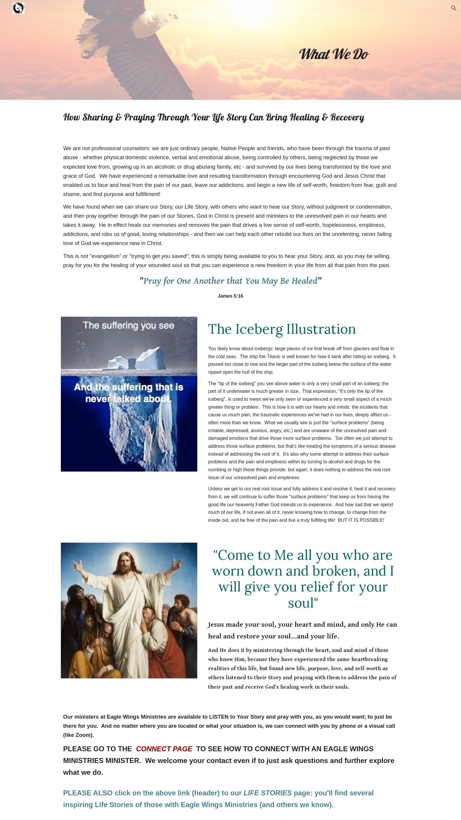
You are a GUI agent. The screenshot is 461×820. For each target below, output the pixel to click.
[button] (454, 8)
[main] (332, 50)
